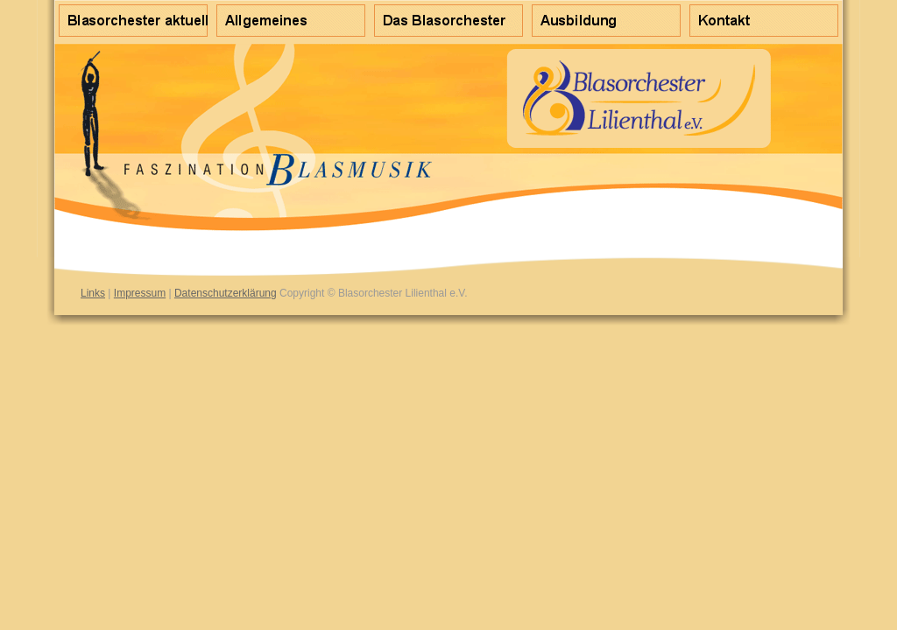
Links (93, 293)
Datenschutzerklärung (225, 293)
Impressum (140, 293)
